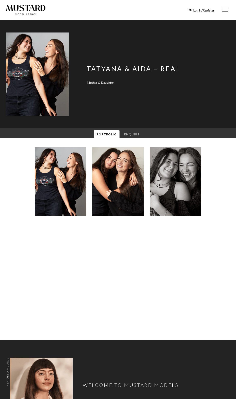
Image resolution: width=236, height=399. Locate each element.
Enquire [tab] (132, 134)
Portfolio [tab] (106, 134)
